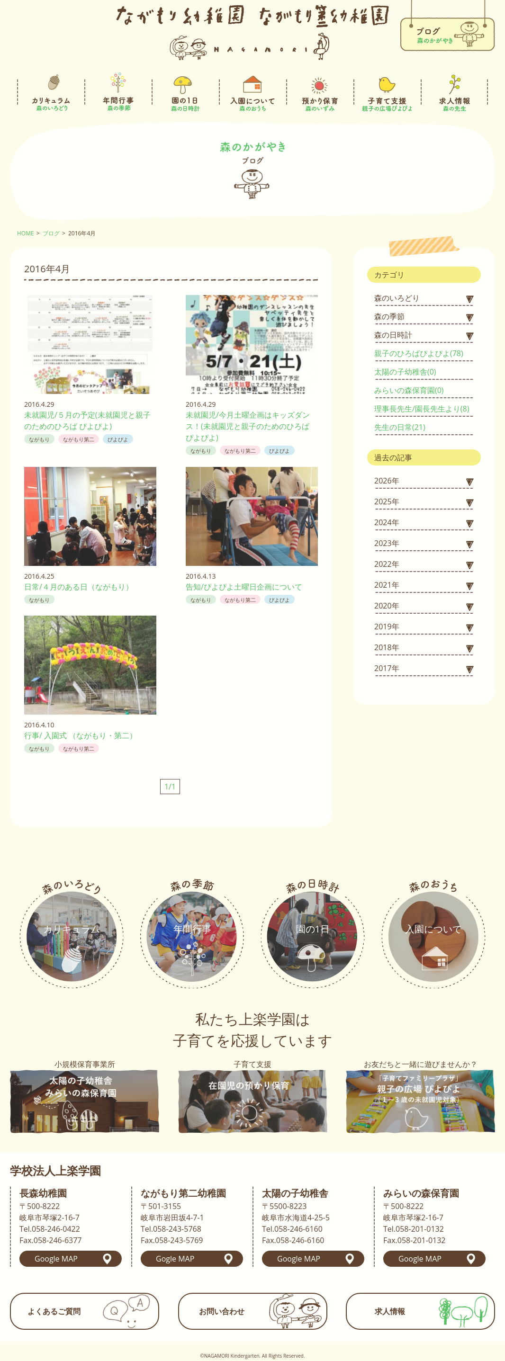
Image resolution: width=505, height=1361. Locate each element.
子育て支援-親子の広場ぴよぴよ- (387, 91)
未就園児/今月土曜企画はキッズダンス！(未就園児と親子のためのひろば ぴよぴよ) (248, 426)
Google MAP (56, 1259)
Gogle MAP (175, 1259)
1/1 (170, 786)
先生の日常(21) (399, 427)
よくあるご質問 (54, 1311)
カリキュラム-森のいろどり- (50, 91)
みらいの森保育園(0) (409, 390)
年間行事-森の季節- (118, 91)
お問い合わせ (221, 1311)
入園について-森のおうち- (252, 91)
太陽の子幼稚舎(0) (405, 372)
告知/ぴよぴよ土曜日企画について (244, 587)
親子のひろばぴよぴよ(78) (418, 353)
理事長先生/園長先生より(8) (421, 408)
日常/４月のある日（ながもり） (78, 587)
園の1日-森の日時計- (185, 91)
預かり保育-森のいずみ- (319, 91)
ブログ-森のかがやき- (447, 27)
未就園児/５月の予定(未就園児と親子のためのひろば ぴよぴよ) (87, 420)
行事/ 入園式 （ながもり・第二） (80, 735)
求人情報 (390, 1311)
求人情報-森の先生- (454, 91)
